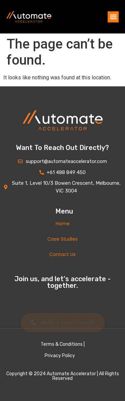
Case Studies (62, 239)
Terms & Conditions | (63, 344)
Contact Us (62, 254)
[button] (113, 16)
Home (63, 223)
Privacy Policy (60, 355)
